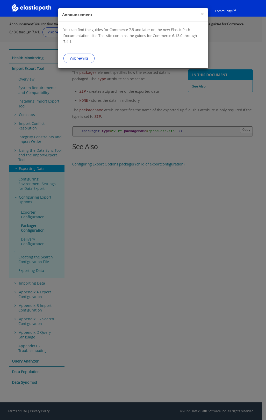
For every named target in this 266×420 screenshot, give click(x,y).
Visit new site (79, 58)
